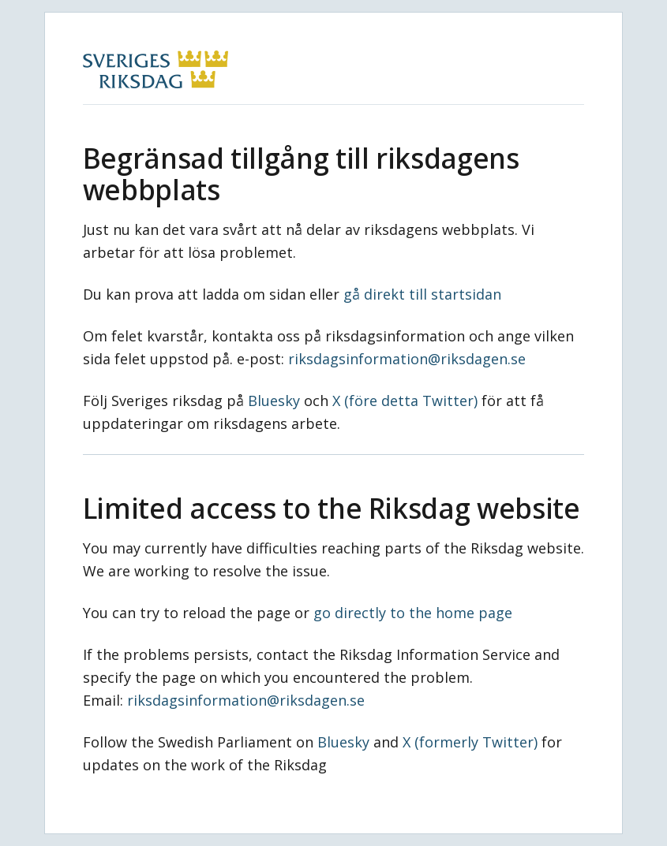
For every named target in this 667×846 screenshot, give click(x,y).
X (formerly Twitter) (470, 741)
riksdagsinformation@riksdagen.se (407, 358)
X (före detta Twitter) (405, 400)
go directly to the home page (412, 612)
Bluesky (274, 400)
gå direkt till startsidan (422, 294)
